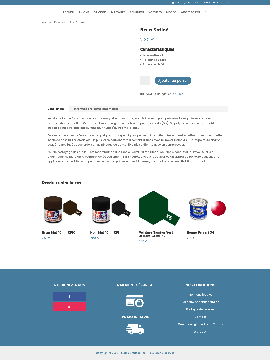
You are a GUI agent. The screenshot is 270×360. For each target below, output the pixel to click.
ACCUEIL (68, 12)
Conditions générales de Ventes (200, 324)
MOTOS (171, 12)
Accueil (46, 22)
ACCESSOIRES (190, 12)
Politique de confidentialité (200, 302)
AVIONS (84, 12)
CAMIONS (100, 12)
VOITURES (155, 12)
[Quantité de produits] (145, 80)
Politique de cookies (200, 309)
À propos (200, 332)
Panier (206, 3)
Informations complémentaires (96, 109)
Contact (200, 317)
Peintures (60, 22)
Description (55, 109)
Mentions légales (200, 295)
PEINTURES (137, 12)
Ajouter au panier (173, 80)
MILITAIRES (118, 12)
